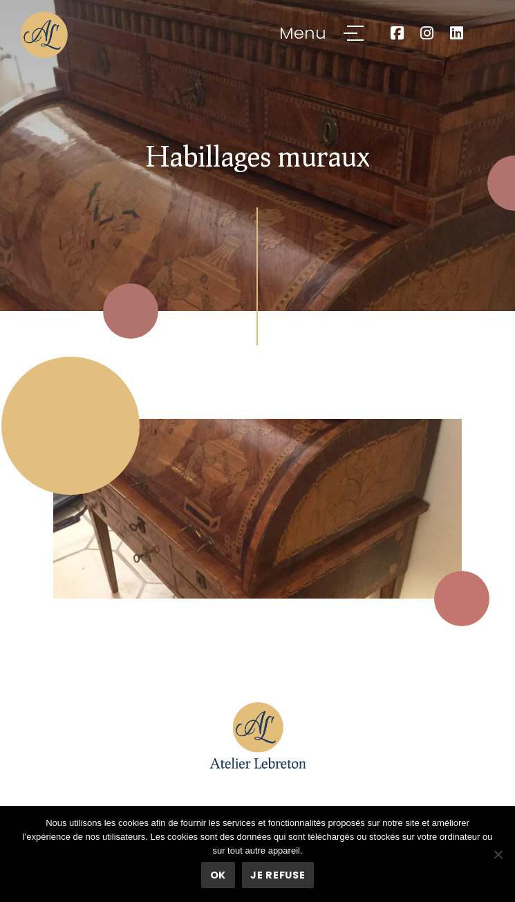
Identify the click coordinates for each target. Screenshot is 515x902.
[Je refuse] (498, 854)
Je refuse (277, 875)
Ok (218, 875)
